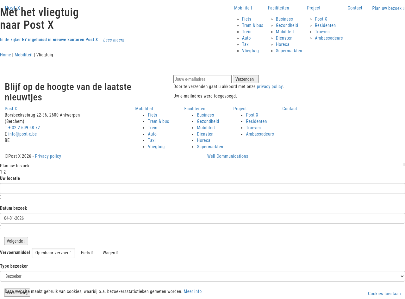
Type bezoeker (14, 266)
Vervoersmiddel (15, 252)
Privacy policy (48, 156)
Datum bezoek (13, 208)
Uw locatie (10, 178)
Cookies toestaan (384, 293)
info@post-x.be (22, 134)
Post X (13, 7)
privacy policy (270, 86)
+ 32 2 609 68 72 (24, 127)
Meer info (193, 291)
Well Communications (227, 156)
